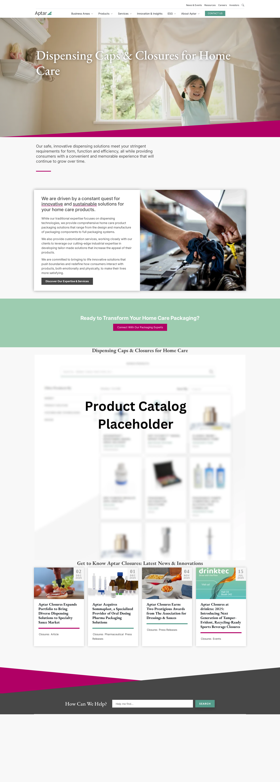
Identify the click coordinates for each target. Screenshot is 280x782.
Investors (234, 5)
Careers (222, 5)
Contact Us (215, 13)
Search (205, 703)
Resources (210, 5)
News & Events (194, 5)
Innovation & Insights (149, 13)
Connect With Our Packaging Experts (140, 327)
